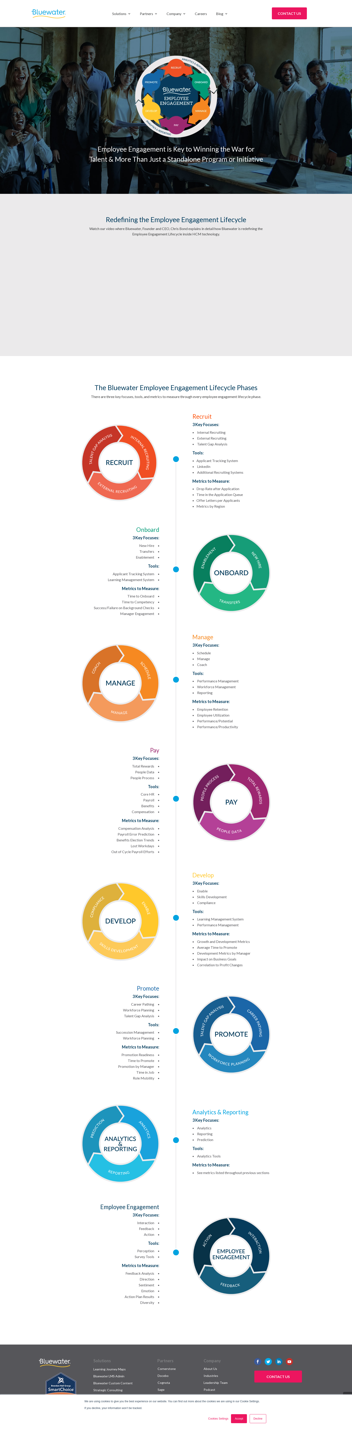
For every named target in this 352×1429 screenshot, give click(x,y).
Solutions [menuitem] (119, 14)
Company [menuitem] (174, 14)
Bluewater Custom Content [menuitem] (113, 1383)
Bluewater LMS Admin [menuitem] (108, 1376)
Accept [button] (239, 1418)
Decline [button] (257, 1418)
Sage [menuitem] (161, 1389)
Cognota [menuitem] (164, 1383)
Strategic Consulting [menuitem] (108, 1390)
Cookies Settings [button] (218, 1418)
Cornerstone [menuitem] (167, 1369)
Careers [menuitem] (201, 14)
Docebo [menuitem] (163, 1376)
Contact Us (289, 13)
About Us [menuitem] (210, 1369)
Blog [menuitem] (219, 14)
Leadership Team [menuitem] (216, 1383)
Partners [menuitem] (146, 14)
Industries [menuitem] (211, 1376)
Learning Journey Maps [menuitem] (109, 1369)
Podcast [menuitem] (209, 1389)
